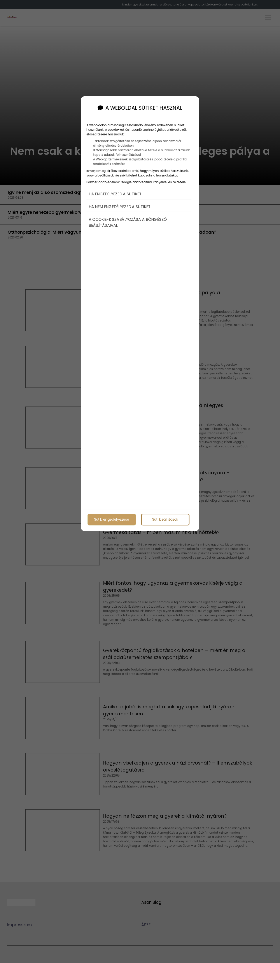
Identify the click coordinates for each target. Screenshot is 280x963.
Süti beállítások (165, 518)
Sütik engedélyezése (111, 518)
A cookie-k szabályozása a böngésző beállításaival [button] (128, 217)
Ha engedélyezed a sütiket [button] (115, 188)
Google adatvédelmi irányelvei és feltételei (153, 176)
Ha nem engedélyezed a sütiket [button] (119, 201)
